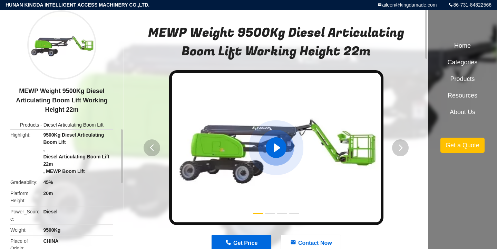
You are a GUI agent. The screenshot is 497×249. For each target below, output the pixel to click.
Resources (462, 95)
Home (462, 45)
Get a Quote (462, 145)
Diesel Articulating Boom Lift (73, 125)
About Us (462, 112)
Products (29, 125)
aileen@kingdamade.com (409, 5)
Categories (462, 62)
